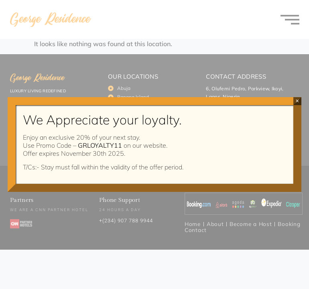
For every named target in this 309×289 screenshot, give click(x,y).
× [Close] (297, 101)
